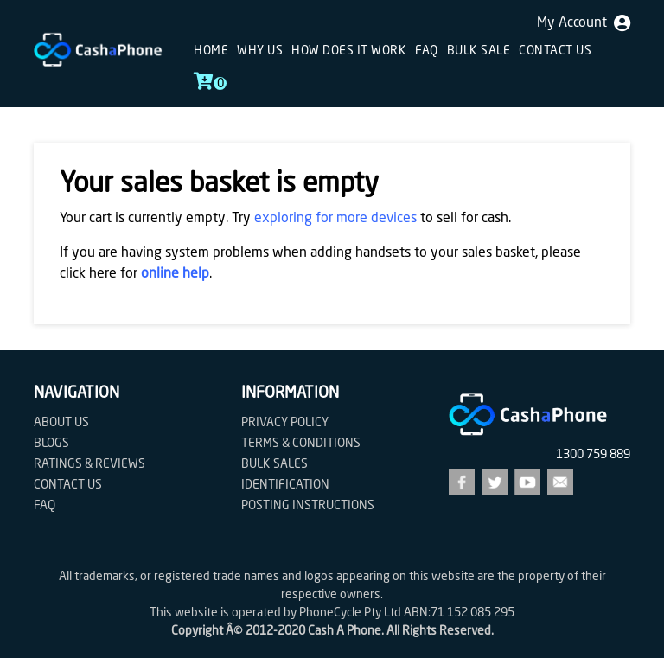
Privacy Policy (285, 423)
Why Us (260, 51)
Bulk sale (479, 51)
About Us (61, 423)
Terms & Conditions (301, 444)
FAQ (426, 51)
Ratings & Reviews (89, 464)
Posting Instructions (307, 506)
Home (211, 51)
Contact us (555, 51)
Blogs (51, 444)
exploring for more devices (335, 219)
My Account (583, 23)
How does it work (348, 51)
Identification (285, 485)
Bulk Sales (274, 464)
